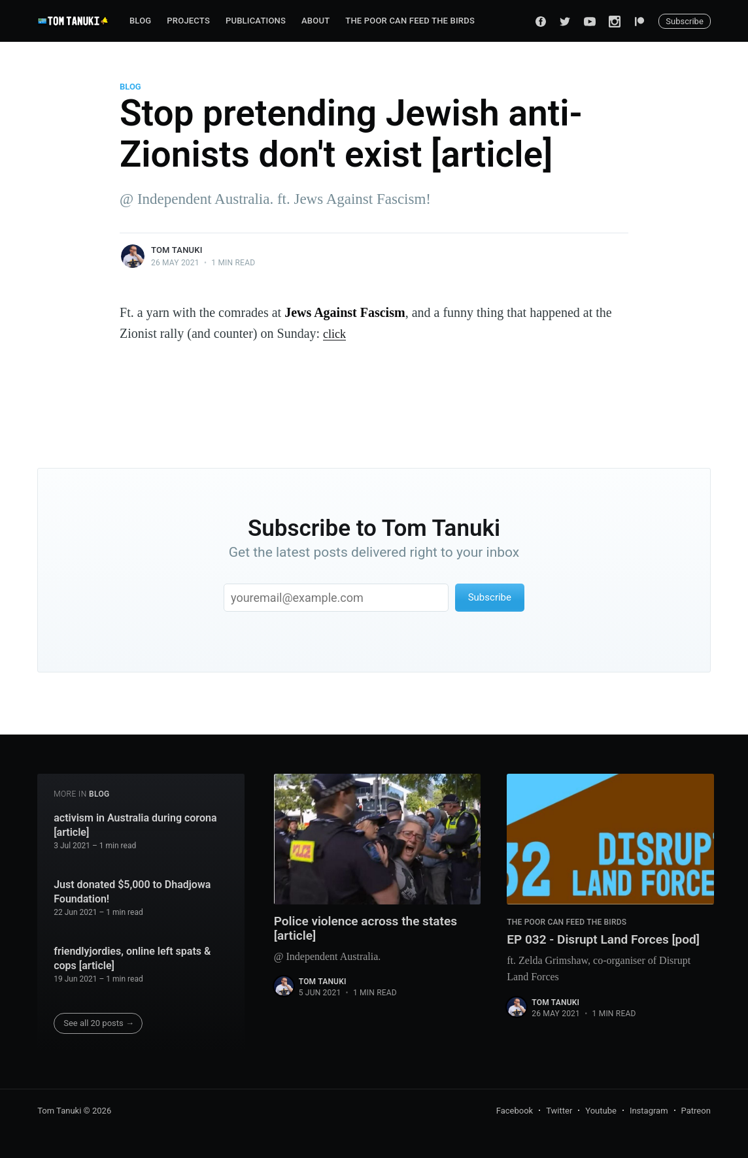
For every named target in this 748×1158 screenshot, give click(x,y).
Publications (256, 20)
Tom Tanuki (177, 250)
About (315, 20)
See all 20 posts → (98, 1023)
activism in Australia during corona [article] (135, 825)
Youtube (601, 1111)
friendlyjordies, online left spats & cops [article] (132, 958)
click (335, 333)
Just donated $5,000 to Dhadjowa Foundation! (132, 891)
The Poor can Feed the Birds (410, 20)
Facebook (514, 1111)
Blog (140, 20)
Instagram (649, 1111)
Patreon (696, 1111)
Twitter (559, 1111)
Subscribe (684, 21)
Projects (188, 20)
